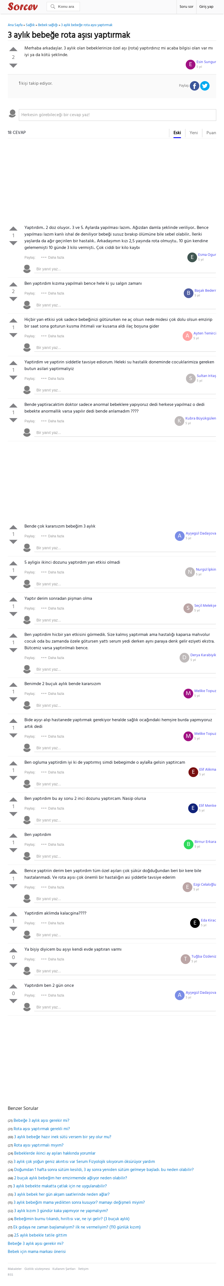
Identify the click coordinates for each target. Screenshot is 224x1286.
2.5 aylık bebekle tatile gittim (40, 1235)
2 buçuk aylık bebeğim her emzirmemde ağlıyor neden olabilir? (70, 1178)
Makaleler (15, 1269)
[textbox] (117, 115)
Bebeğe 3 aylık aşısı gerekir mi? (41, 1120)
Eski (177, 133)
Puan (211, 133)
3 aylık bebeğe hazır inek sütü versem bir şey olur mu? (62, 1137)
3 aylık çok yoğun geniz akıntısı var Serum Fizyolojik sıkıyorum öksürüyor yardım (84, 1161)
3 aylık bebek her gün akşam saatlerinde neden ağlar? (62, 1194)
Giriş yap (206, 7)
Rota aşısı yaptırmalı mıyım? (39, 1145)
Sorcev (41, 8)
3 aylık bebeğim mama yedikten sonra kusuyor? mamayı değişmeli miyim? (79, 1202)
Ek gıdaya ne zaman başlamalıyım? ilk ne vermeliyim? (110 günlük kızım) (77, 1227)
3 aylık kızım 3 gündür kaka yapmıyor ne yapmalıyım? (61, 1211)
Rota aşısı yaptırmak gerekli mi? (42, 1129)
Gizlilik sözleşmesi (37, 1269)
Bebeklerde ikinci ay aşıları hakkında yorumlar (54, 1153)
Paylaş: (29, 257)
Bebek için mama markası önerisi (37, 1251)
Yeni (194, 133)
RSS (10, 1275)
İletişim (83, 1269)
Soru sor (186, 7)
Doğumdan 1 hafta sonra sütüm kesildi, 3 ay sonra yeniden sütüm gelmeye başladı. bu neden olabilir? (104, 1170)
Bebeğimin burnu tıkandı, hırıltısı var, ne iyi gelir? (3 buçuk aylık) (72, 1219)
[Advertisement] (112, 183)
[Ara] (63, 6)
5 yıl (199, 66)
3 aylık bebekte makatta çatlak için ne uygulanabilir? (60, 1186)
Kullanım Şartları (63, 1269)
